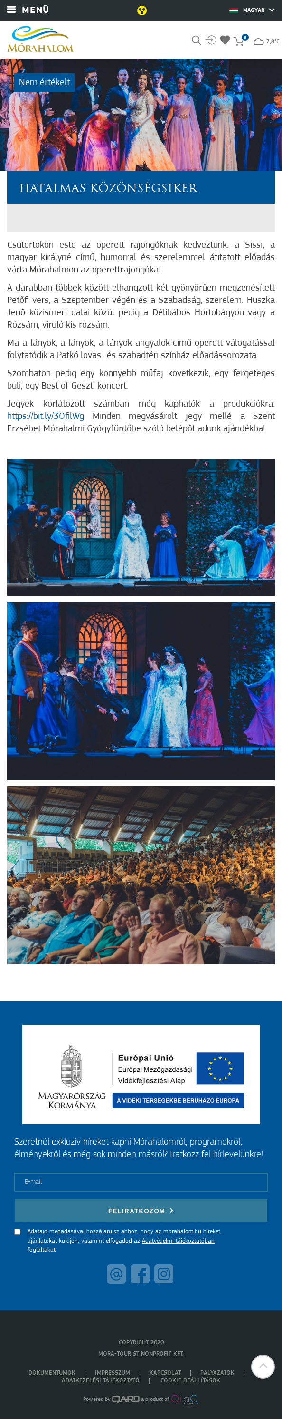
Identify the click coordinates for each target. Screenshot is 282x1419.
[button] (263, 1367)
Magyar (252, 10)
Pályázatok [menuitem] (217, 1373)
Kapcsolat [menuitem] (165, 1373)
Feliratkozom (141, 1210)
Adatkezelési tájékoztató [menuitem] (101, 1381)
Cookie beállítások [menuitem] (190, 1381)
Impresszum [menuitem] (112, 1373)
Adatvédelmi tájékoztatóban (178, 1241)
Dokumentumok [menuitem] (51, 1373)
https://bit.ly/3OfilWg (45, 416)
